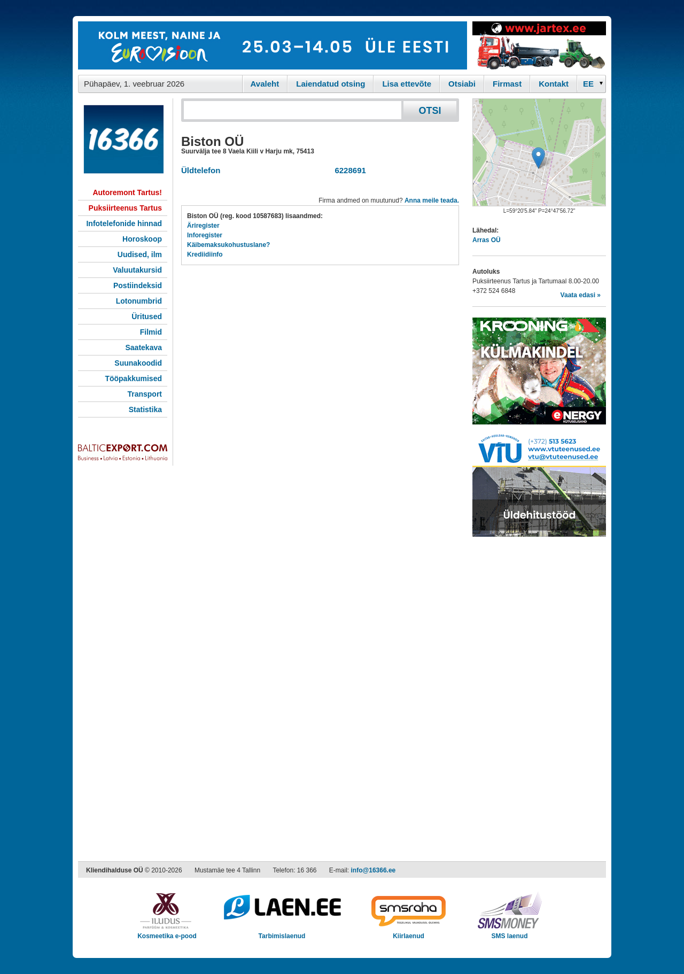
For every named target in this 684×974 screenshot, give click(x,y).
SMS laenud (509, 932)
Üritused (146, 316)
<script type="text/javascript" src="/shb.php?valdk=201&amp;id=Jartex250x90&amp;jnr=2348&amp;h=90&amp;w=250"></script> (539, 45)
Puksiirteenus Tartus (125, 208)
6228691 (348, 170)
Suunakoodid (138, 363)
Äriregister (203, 225)
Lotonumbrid (139, 301)
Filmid (151, 332)
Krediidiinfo (205, 254)
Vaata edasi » (581, 295)
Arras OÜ (486, 240)
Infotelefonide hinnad (124, 223)
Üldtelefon (200, 170)
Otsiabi (462, 83)
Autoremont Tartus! (127, 192)
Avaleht (265, 83)
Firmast (507, 83)
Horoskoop (142, 239)
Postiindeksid (137, 285)
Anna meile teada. (432, 200)
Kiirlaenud (408, 932)
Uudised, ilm (140, 254)
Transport (144, 394)
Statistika (145, 409)
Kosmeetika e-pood (167, 932)
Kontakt (554, 83)
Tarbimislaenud (282, 932)
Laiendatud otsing (330, 83)
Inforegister (204, 235)
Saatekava (143, 347)
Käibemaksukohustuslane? (228, 245)
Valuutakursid (137, 270)
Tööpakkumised (133, 378)
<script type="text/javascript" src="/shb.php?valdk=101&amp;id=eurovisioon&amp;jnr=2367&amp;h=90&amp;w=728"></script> (272, 45)
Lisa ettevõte (406, 83)
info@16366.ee (373, 870)
